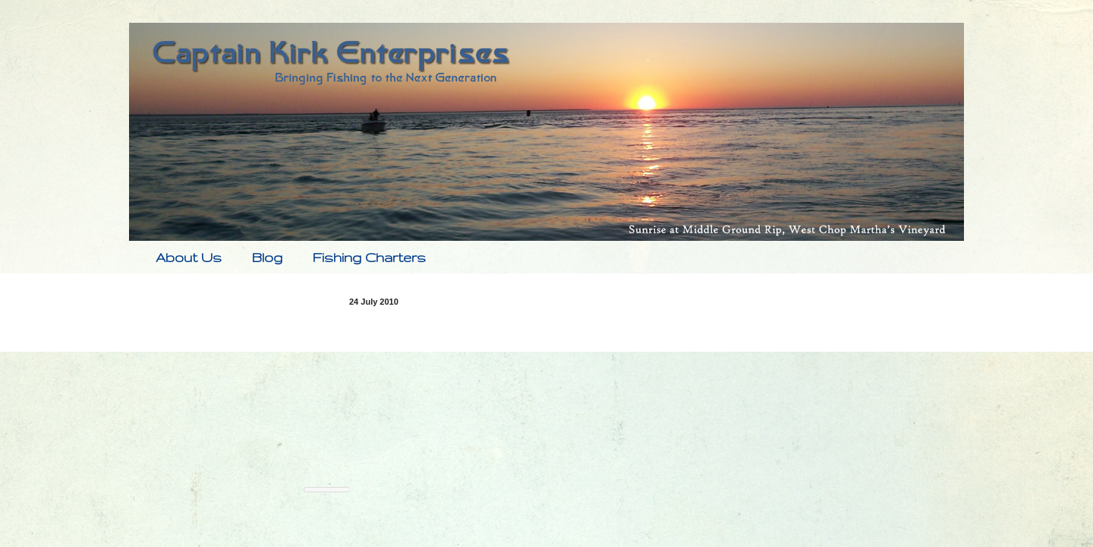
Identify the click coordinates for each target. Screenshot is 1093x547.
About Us (189, 257)
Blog (267, 257)
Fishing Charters (369, 257)
